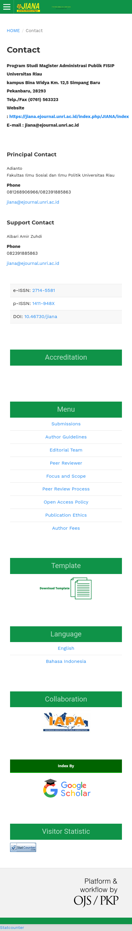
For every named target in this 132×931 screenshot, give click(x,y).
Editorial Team (65, 450)
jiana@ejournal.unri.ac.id (33, 202)
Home (13, 30)
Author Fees (66, 528)
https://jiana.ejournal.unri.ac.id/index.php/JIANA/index (69, 116)
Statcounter (12, 927)
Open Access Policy (66, 502)
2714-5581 (43, 290)
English (66, 648)
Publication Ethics (66, 515)
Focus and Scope (66, 476)
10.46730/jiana (40, 316)
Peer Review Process (66, 489)
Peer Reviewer (66, 463)
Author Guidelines (66, 437)
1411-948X (43, 303)
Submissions (66, 424)
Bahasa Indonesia (66, 661)
